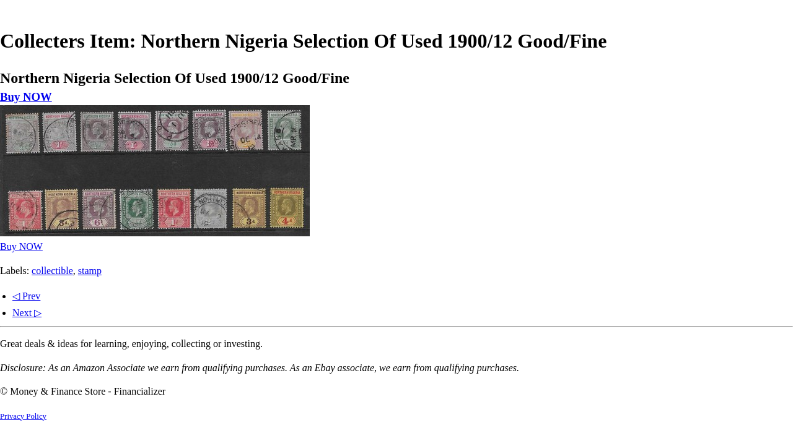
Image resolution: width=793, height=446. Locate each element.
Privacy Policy (23, 416)
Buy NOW (26, 96)
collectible (52, 270)
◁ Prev (26, 296)
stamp (90, 270)
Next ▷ (27, 312)
